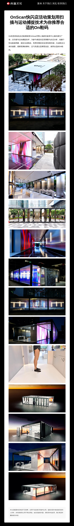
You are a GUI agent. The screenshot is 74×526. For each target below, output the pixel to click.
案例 (39, 3)
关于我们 (47, 3)
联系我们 (62, 3)
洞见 (54, 3)
